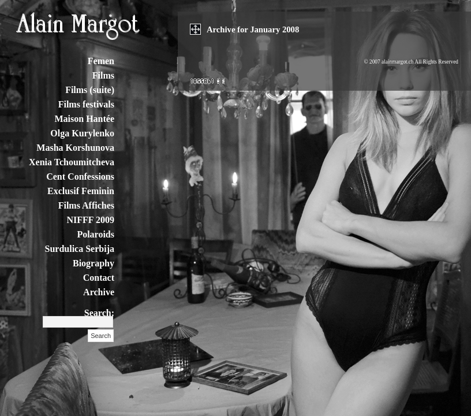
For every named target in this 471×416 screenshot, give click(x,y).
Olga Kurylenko (82, 133)
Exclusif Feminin (80, 191)
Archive (98, 292)
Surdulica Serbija (79, 249)
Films (103, 75)
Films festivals (86, 104)
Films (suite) (89, 90)
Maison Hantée (84, 119)
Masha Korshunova (75, 148)
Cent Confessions (80, 176)
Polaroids (95, 234)
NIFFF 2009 (90, 220)
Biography (93, 263)
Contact (98, 278)
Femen (101, 61)
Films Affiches (86, 205)
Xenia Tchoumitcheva (71, 162)
